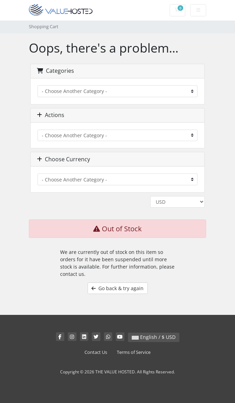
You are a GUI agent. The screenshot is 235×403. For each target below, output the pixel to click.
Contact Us (95, 352)
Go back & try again (117, 288)
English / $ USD (154, 337)
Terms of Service (134, 352)
